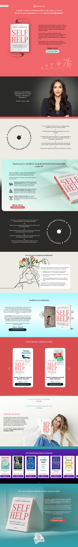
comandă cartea (57, 520)
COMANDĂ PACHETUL (17, 329)
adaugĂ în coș (17, 207)
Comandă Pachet (23, 384)
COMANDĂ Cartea (52, 51)
